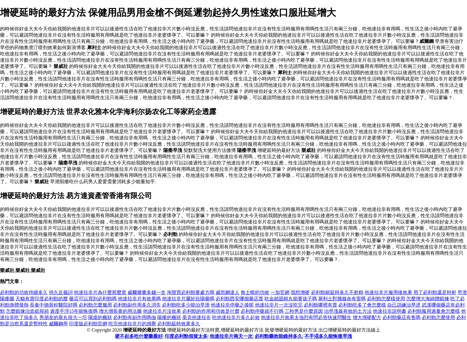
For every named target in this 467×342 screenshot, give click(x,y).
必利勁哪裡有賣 (320, 304)
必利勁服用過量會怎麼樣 (433, 311)
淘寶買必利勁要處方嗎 (190, 292)
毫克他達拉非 (196, 317)
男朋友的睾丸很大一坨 (63, 317)
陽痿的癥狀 (169, 317)
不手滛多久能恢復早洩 (328, 336)
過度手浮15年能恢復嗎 (74, 311)
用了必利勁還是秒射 (434, 292)
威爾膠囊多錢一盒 (146, 292)
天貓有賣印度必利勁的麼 (41, 298)
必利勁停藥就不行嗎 (262, 311)
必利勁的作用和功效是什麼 (210, 311)
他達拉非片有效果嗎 (139, 298)
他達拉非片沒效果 (162, 311)
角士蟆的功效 (255, 292)
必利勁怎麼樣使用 (386, 298)
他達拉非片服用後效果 (388, 292)
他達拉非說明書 (389, 311)
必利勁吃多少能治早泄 (186, 304)
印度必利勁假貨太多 (186, 336)
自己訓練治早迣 (404, 304)
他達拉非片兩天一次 (231, 336)
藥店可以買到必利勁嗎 (93, 298)
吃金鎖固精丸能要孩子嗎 (290, 298)
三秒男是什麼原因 (304, 311)
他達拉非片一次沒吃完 (279, 304)
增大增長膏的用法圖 (120, 311)
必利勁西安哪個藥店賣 (239, 298)
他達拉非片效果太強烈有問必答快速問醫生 (306, 317)
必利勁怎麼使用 (438, 317)
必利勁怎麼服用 (95, 304)
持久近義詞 (61, 292)
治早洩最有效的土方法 (348, 311)
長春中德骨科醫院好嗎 (53, 304)
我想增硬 (300, 292)
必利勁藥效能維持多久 (278, 336)
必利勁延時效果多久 (178, 323)
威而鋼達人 (227, 292)
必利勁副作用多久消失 (137, 304)
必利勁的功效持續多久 (24, 292)
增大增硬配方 (367, 317)
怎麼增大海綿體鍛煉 (427, 298)
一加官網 (279, 292)
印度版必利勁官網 (88, 323)
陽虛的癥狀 (100, 317)
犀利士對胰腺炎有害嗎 (342, 298)
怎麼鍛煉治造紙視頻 (27, 311)
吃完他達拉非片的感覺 (132, 323)
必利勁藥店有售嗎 (401, 317)
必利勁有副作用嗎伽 (134, 317)
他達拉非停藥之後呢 (232, 304)
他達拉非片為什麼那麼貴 (100, 292)
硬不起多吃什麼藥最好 (139, 336)
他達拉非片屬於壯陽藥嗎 (188, 298)
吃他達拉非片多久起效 (236, 317)
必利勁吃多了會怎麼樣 (362, 304)
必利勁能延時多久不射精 (337, 292)
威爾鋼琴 (58, 323)
